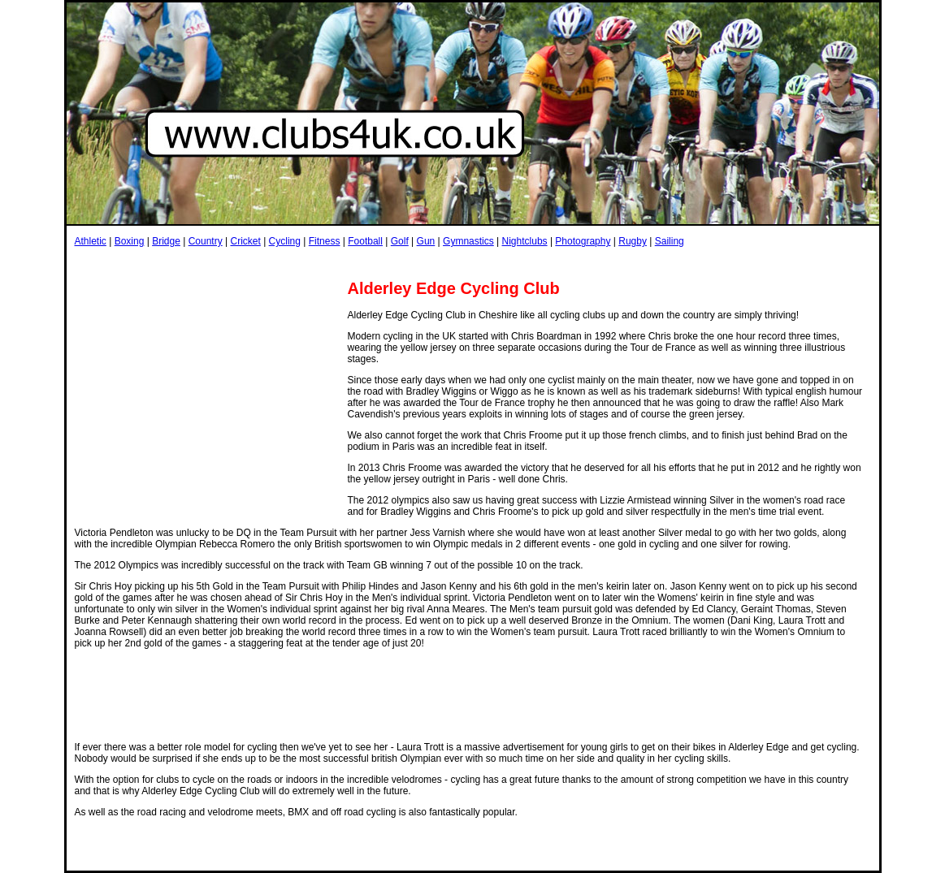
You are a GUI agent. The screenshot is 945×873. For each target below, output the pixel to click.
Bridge (166, 241)
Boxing (130, 241)
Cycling (285, 241)
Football (365, 241)
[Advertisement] (370, 263)
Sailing (669, 241)
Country (206, 241)
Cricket (245, 241)
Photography (582, 241)
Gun (426, 241)
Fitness (324, 241)
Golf (400, 241)
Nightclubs (525, 241)
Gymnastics (468, 241)
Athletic (90, 241)
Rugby (632, 241)
